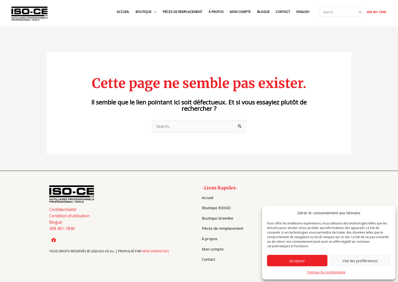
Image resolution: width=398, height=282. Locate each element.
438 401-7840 (376, 12)
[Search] (360, 12)
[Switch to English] (302, 12)
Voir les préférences (360, 260)
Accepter (297, 260)
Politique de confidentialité (326, 272)
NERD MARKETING (155, 253)
